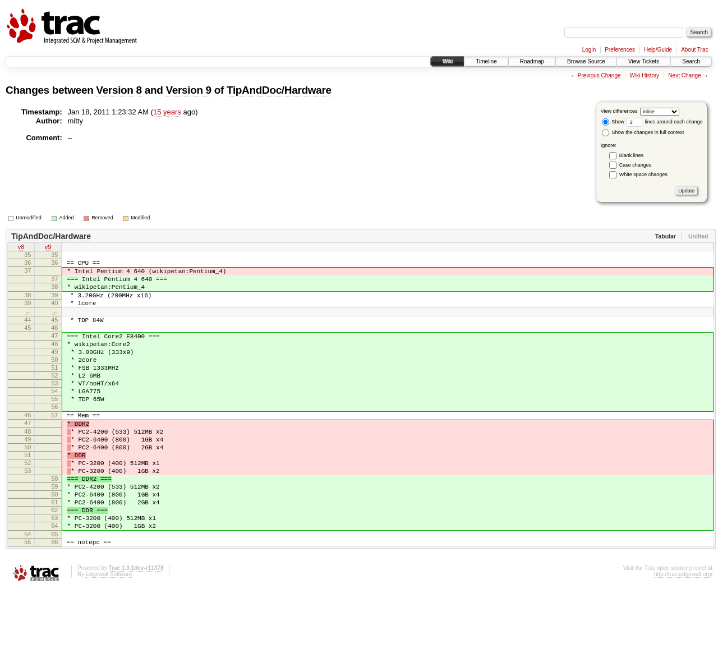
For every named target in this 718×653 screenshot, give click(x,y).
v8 (21, 248)
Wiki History (645, 75)
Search (691, 61)
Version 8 (118, 90)
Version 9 (188, 90)
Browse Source (586, 61)
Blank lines (631, 155)
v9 (48, 248)
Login (589, 50)
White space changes (643, 174)
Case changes (635, 165)
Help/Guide (658, 50)
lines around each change (665, 122)
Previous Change (599, 75)
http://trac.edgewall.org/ (683, 638)
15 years (167, 112)
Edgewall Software (108, 638)
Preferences (620, 50)
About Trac (694, 50)
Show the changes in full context (643, 132)
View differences (619, 111)
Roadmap (532, 61)
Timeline (486, 61)
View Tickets (643, 61)
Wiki (447, 61)
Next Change (684, 75)
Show (613, 122)
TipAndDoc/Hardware (279, 90)
